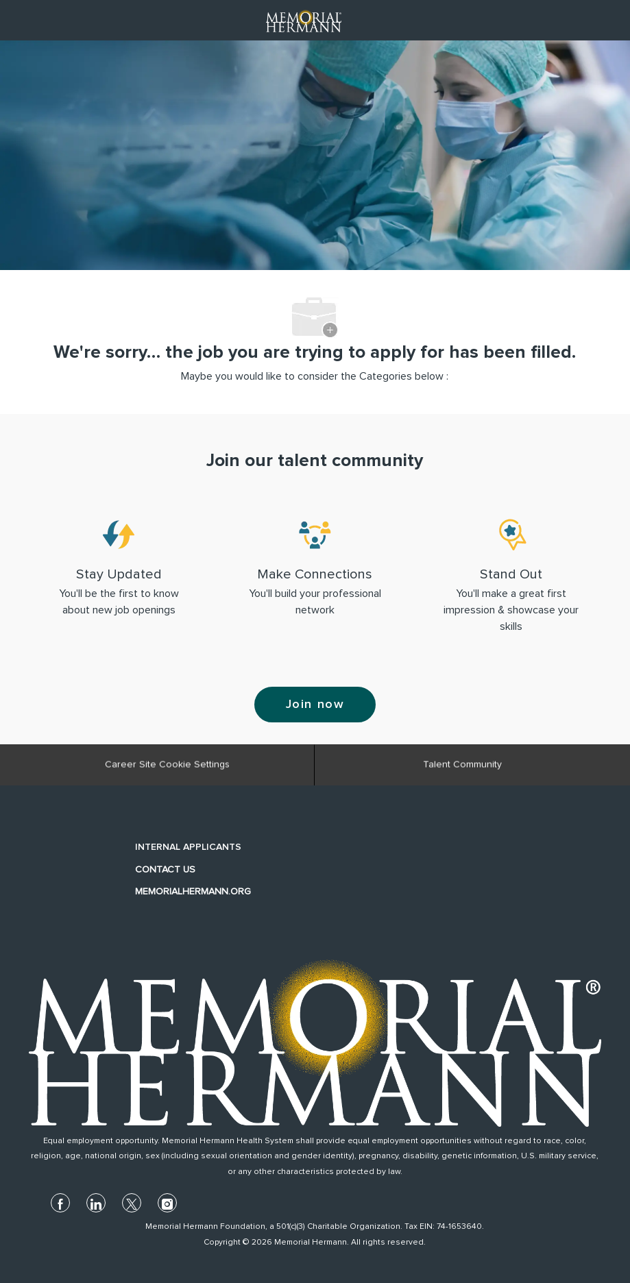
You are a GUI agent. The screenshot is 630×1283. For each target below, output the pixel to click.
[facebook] (60, 1202)
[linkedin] (96, 1202)
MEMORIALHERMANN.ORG (193, 891)
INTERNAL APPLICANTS (188, 847)
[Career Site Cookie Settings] (167, 769)
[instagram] (167, 1202)
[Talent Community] (462, 769)
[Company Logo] (303, 20)
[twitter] (131, 1202)
